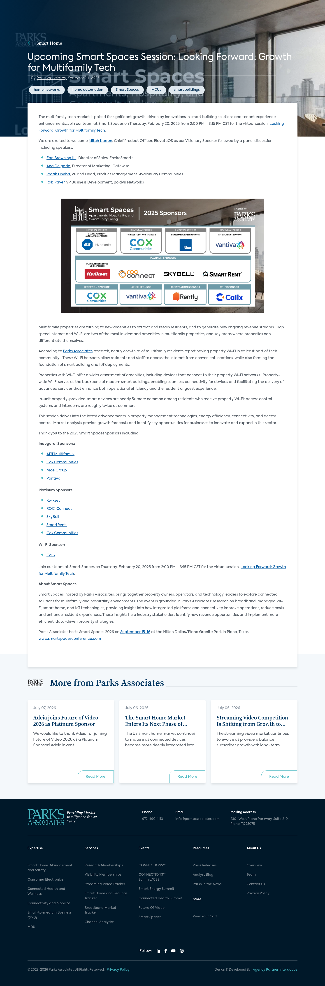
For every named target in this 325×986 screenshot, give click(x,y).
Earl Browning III (61, 158)
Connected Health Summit (160, 898)
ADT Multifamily (60, 454)
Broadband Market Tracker (100, 910)
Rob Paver (55, 182)
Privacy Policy (258, 893)
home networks (47, 89)
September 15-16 (135, 632)
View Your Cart (205, 916)
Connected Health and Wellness (46, 891)
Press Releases (205, 865)
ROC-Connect (59, 509)
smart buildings (187, 89)
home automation (87, 89)
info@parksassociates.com (197, 819)
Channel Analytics (99, 922)
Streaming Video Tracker (105, 884)
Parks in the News (207, 884)
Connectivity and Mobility (49, 903)
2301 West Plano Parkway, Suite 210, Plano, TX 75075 (259, 821)
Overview (254, 865)
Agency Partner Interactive (275, 969)
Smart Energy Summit (156, 889)
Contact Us (256, 884)
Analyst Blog (203, 874)
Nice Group (56, 470)
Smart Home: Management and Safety (50, 868)
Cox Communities (62, 462)
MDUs (156, 89)
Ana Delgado (58, 166)
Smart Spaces (127, 89)
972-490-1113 (152, 819)
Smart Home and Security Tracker (106, 896)
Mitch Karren (100, 141)
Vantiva (53, 478)
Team (251, 874)
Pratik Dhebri (58, 174)
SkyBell (52, 517)
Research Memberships (104, 865)
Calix (50, 555)
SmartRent (56, 525)
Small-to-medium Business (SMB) (50, 915)
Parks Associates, (52, 78)
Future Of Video (152, 907)
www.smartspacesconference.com (70, 639)
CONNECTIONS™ (152, 865)
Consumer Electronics (45, 879)
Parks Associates (78, 351)
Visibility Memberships (103, 874)
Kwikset (53, 501)
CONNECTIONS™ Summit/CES (152, 877)
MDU (31, 927)
